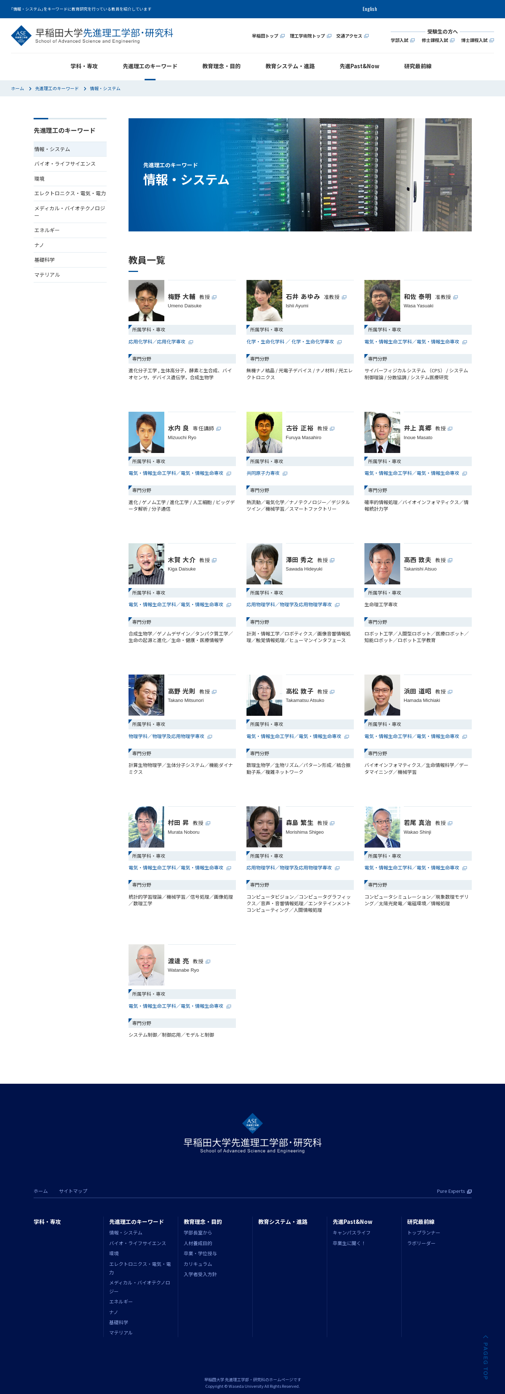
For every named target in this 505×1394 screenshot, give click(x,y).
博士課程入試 (477, 39)
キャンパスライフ (352, 1232)
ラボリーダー (421, 1243)
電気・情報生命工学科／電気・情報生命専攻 (415, 341)
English (370, 9)
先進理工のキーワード (150, 66)
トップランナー (423, 1232)
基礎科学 (44, 259)
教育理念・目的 (221, 66)
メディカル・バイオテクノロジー (69, 211)
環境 (39, 178)
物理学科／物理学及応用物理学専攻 (170, 736)
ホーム (17, 88)
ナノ (39, 245)
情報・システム (125, 1232)
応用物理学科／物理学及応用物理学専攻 (293, 604)
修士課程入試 (438, 39)
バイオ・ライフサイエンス (65, 163)
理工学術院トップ (311, 35)
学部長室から (198, 1232)
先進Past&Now (359, 66)
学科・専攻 (84, 66)
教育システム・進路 (290, 66)
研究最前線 (418, 66)
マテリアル (47, 274)
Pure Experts (454, 1191)
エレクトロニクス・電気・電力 (70, 193)
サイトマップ (73, 1191)
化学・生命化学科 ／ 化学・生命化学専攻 (294, 341)
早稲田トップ (268, 35)
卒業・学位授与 (200, 1253)
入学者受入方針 (200, 1274)
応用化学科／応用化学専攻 (161, 341)
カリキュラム (198, 1263)
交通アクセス (352, 35)
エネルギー (47, 230)
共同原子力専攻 (266, 473)
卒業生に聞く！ (349, 1243)
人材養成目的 (198, 1243)
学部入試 (403, 39)
